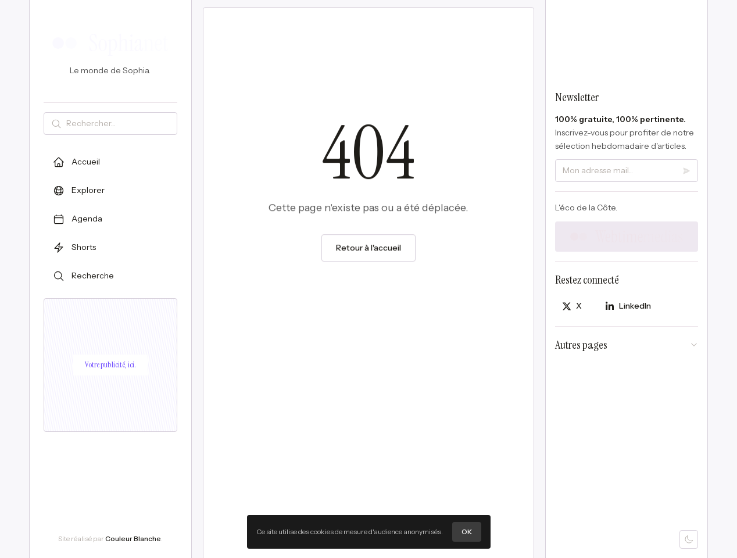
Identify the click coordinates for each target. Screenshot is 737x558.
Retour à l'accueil (368, 249)
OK (466, 531)
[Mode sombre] (688, 539)
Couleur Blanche (133, 538)
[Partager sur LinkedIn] (628, 306)
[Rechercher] (119, 123)
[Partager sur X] (572, 306)
